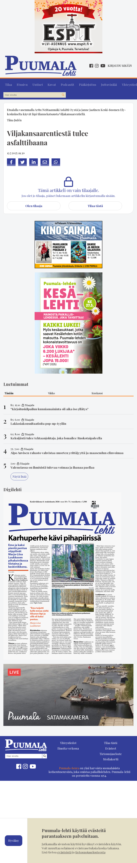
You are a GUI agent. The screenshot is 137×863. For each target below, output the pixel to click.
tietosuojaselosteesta (90, 852)
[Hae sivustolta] (63, 93)
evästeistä (64, 852)
